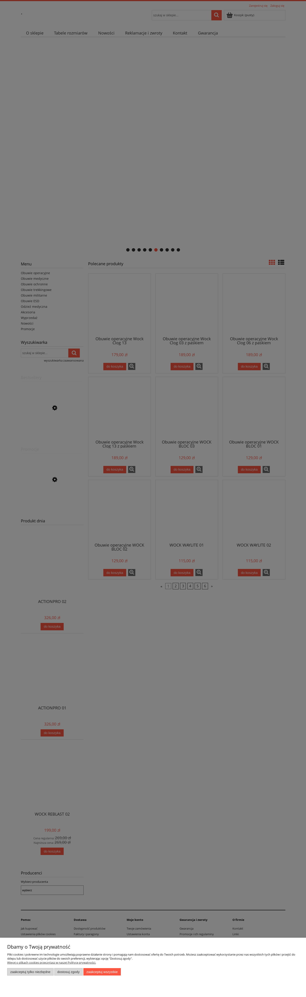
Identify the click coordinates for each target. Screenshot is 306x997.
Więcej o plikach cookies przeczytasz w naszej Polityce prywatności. (51, 962)
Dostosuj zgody (68, 972)
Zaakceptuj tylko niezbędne (30, 972)
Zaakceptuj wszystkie (102, 972)
